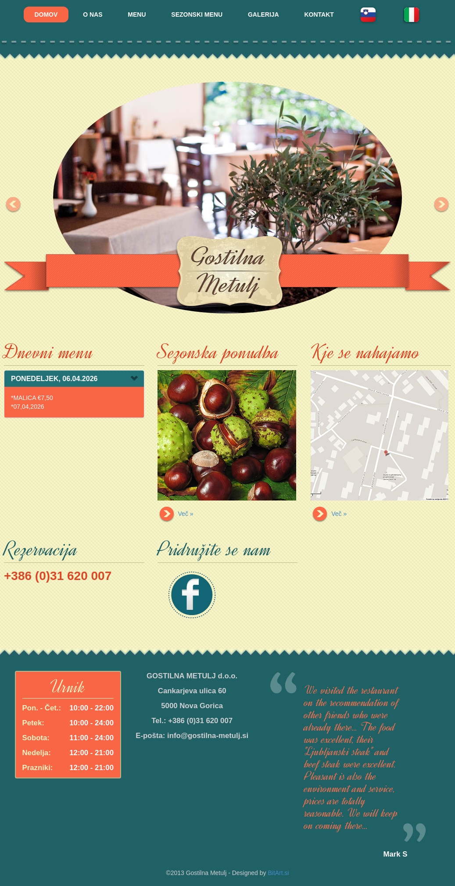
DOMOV (45, 14)
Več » (175, 513)
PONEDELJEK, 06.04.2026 (54, 378)
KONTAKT (319, 14)
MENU (137, 14)
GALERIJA (263, 14)
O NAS (92, 14)
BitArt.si (278, 872)
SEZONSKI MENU (196, 14)
